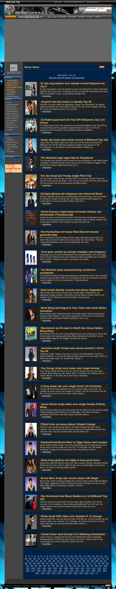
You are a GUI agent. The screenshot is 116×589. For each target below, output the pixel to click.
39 (94, 558)
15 (76, 556)
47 (45, 561)
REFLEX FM (57, 2)
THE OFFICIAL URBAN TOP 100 (74, 2)
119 (44, 570)
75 (82, 563)
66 (43, 563)
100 (105, 565)
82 (27, 565)
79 (99, 563)
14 (71, 556)
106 (55, 568)
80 (103, 563)
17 (84, 556)
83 (32, 565)
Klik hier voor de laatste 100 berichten (67, 77)
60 (101, 561)
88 (53, 565)
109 (71, 568)
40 (99, 558)
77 (90, 563)
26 (39, 558)
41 (103, 558)
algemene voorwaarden (74, 586)
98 (96, 565)
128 (93, 570)
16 (80, 556)
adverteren (95, 586)
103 (38, 568)
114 (99, 568)
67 (47, 563)
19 (93, 556)
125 (77, 570)
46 (41, 561)
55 (79, 561)
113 (93, 568)
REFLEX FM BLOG (92, 2)
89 (57, 565)
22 (106, 556)
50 (58, 561)
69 (56, 563)
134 (53, 573)
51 (62, 561)
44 (32, 561)
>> (97, 573)
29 (51, 558)
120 (49, 570)
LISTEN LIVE (14, 71)
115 (104, 568)
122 (60, 570)
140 (86, 573)
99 (100, 565)
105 (49, 568)
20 (97, 556)
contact (102, 586)
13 (67, 556)
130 (104, 570)
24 (30, 558)
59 (97, 561)
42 (107, 558)
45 (36, 561)
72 (69, 563)
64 (34, 563)
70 (60, 563)
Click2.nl (43, 586)
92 (70, 565)
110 (77, 568)
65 (39, 563)
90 (62, 565)
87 (49, 565)
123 (66, 570)
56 (84, 561)
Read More (46, 96)
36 (82, 558)
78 (94, 563)
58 (92, 561)
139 (81, 573)
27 (43, 558)
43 (28, 561)
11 (58, 556)
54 (75, 561)
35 (77, 558)
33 (69, 558)
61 (105, 561)
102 (33, 568)
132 (42, 573)
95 (83, 565)
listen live (86, 586)
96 (87, 565)
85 (40, 565)
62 (26, 563)
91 (66, 565)
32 (64, 558)
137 (70, 573)
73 (73, 563)
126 (82, 570)
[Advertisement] (58, 40)
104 (44, 568)
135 (59, 573)
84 (36, 565)
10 (54, 556)
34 (73, 558)
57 (88, 561)
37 (86, 558)
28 (47, 558)
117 (33, 570)
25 (34, 558)
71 (64, 563)
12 (63, 556)
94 (79, 565)
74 (77, 563)
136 (64, 573)
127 (88, 570)
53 (71, 561)
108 (66, 568)
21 (101, 556)
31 (60, 558)
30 (56, 558)
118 (38, 570)
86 (44, 565)
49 (54, 561)
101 (27, 568)
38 (90, 558)
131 (37, 573)
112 (88, 568)
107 (60, 568)
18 (88, 556)
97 (92, 565)
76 (86, 563)
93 (74, 565)
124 (71, 570)
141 (92, 573)
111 (82, 568)
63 (30, 563)
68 (51, 563)
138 (75, 573)
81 (107, 563)
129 (99, 570)
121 (55, 570)
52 (67, 561)
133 (48, 573)
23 (26, 558)
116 (27, 570)
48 (49, 561)
